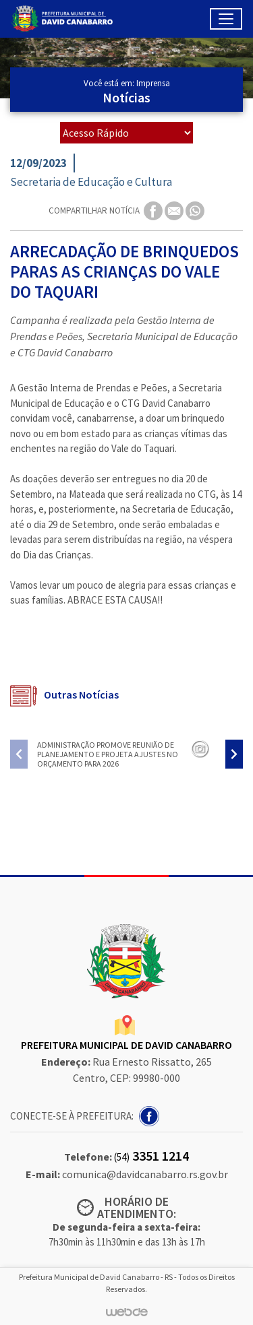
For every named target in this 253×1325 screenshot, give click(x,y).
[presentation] (19, 754)
